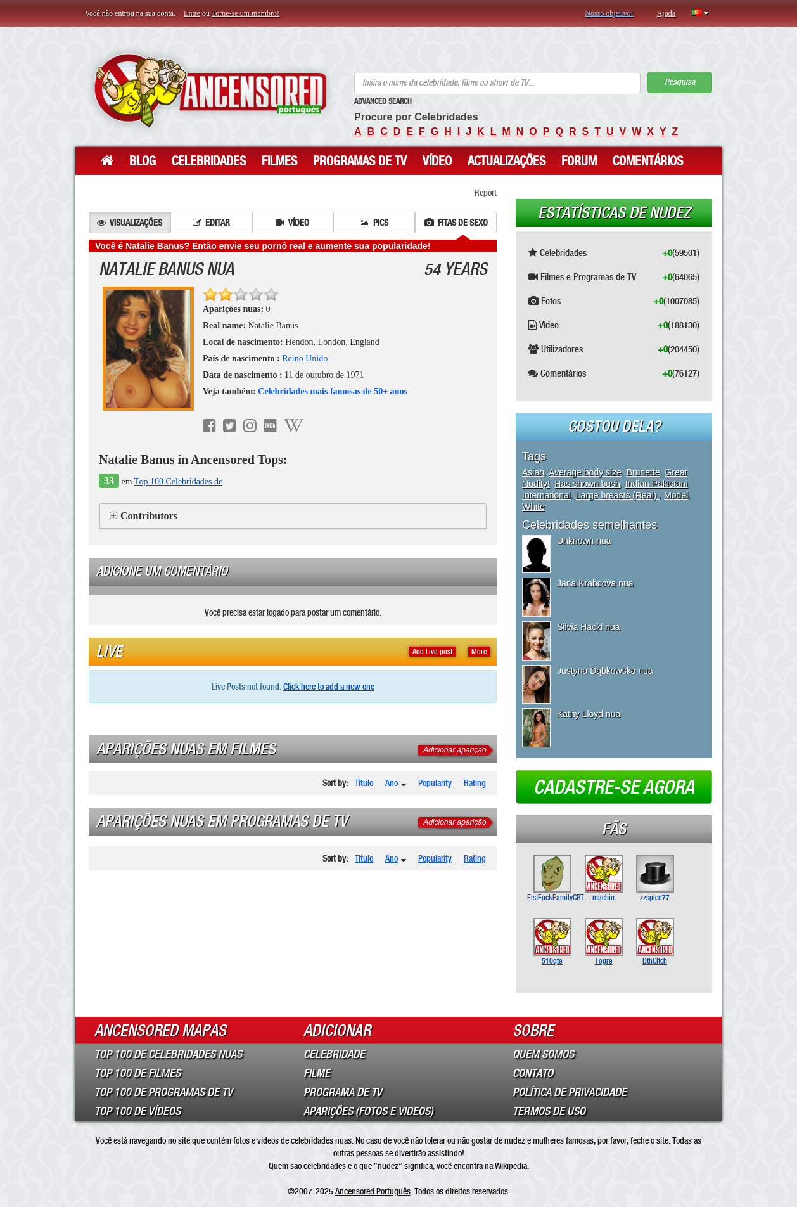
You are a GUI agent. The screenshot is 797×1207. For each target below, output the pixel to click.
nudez (388, 1166)
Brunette (643, 472)
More (479, 651)
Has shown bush (587, 484)
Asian (533, 472)
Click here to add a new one (328, 686)
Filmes (279, 161)
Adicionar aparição (454, 750)
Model (676, 495)
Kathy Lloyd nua (588, 714)
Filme (316, 1073)
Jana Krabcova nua (595, 583)
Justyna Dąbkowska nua (605, 671)
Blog (142, 161)
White (533, 506)
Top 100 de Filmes (137, 1073)
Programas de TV (360, 161)
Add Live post (432, 651)
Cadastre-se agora (613, 787)
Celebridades (209, 161)
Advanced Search (383, 101)
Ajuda (666, 13)
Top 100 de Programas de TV (163, 1092)
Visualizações (129, 222)
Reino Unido (305, 358)
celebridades (324, 1166)
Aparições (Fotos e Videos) (368, 1111)
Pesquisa (680, 82)
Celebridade (334, 1054)
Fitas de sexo (456, 222)
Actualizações (506, 161)
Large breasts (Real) (618, 495)
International (546, 495)
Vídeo (437, 161)
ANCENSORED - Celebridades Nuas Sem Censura (210, 90)
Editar (211, 222)
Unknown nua (584, 541)
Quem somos (543, 1054)
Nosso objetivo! (609, 13)
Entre (192, 13)
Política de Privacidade (570, 1092)
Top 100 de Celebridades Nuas (168, 1054)
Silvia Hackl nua (588, 627)
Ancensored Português (373, 1191)
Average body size (585, 472)
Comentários (648, 161)
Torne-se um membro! (245, 13)
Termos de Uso (549, 1111)
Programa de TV (342, 1092)
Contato (533, 1073)
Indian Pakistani (656, 484)
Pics (374, 222)
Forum (579, 161)
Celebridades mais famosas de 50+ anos (332, 391)
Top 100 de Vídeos (137, 1111)
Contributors (148, 515)
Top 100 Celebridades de (178, 481)
